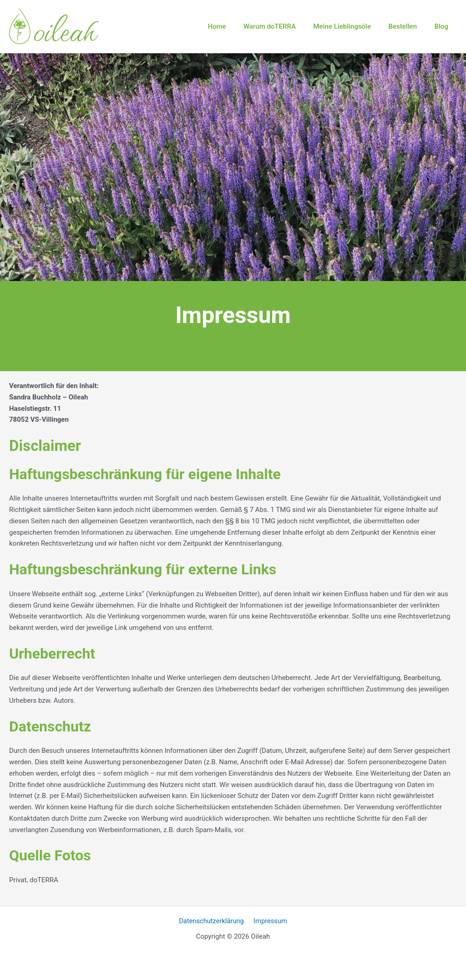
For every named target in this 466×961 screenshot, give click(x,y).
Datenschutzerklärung (212, 921)
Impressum (270, 921)
